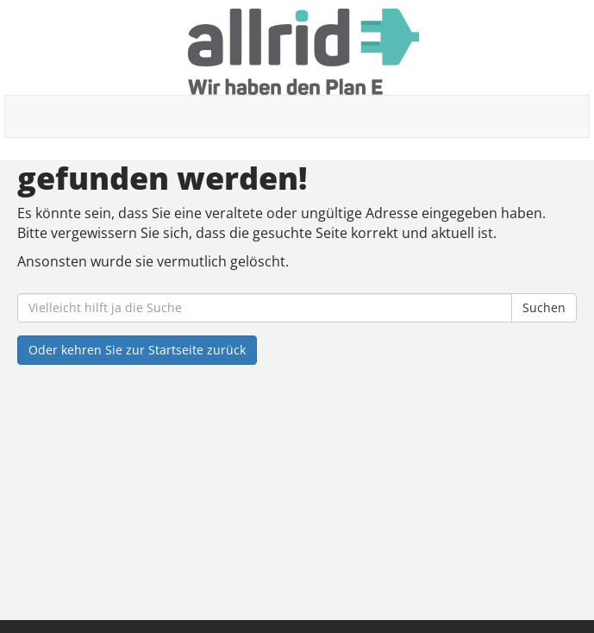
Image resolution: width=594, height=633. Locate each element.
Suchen (544, 307)
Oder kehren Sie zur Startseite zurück (137, 350)
